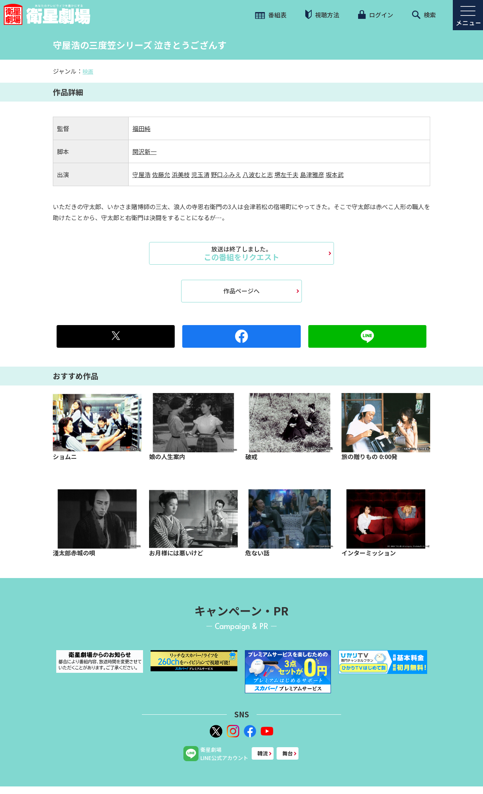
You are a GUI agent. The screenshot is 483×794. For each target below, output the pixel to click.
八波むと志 (258, 174)
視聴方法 (322, 14)
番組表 (270, 14)
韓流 (262, 753)
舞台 (287, 753)
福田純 (141, 128)
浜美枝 (181, 174)
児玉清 (200, 174)
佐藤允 (161, 174)
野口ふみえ (226, 174)
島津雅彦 (312, 174)
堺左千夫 (286, 174)
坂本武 (335, 174)
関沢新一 (144, 151)
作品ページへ (241, 290)
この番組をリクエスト (241, 253)
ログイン (375, 14)
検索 (424, 14)
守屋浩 (141, 174)
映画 (88, 71)
